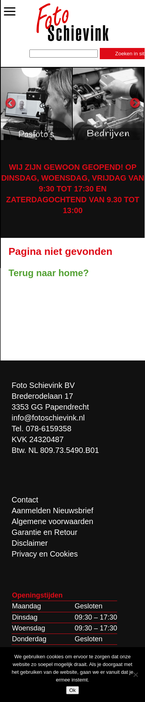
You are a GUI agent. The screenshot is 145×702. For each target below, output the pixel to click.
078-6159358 (49, 428)
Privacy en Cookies (45, 554)
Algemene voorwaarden (52, 521)
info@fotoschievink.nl (48, 417)
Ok (72, 690)
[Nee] (135, 674)
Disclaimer (30, 543)
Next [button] (135, 103)
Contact (25, 499)
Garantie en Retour (44, 532)
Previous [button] (10, 103)
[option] (37, 103)
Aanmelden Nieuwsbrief (52, 510)
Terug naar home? (49, 273)
